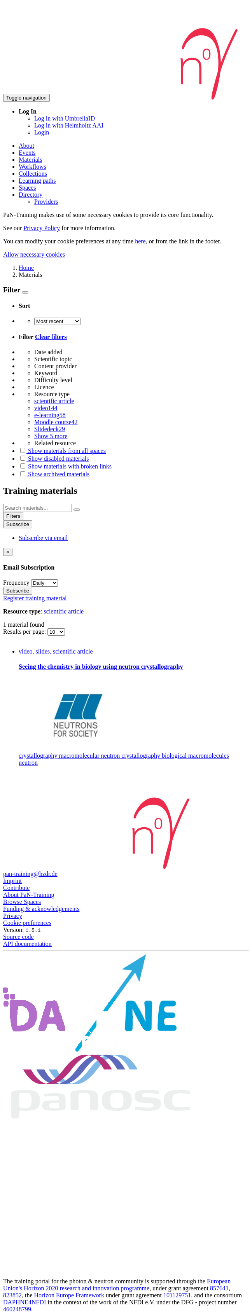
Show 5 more (50, 436)
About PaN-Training (28, 894)
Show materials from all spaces (62, 450)
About (26, 145)
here (140, 241)
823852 (12, 1295)
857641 (219, 1288)
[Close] (7, 552)
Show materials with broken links (65, 466)
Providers (46, 201)
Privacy (12, 915)
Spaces (27, 187)
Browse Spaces (22, 901)
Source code (18, 936)
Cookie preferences (27, 922)
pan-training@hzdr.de (30, 873)
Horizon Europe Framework (69, 1295)
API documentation (27, 943)
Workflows (32, 166)
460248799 (17, 1309)
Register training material (35, 598)
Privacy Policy (41, 228)
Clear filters (51, 337)
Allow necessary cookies (34, 254)
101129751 (177, 1295)
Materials (30, 159)
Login (41, 132)
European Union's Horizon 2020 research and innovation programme (117, 1285)
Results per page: (25, 631)
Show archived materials (54, 474)
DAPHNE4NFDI (24, 1302)
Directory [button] (30, 194)
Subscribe (17, 524)
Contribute (16, 887)
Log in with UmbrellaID (64, 118)
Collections (33, 173)
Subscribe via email (43, 538)
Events (27, 152)
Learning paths (37, 180)
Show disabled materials (54, 458)
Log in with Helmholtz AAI (68, 125)
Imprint (12, 880)
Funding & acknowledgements (41, 908)
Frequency (16, 582)
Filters (13, 516)
